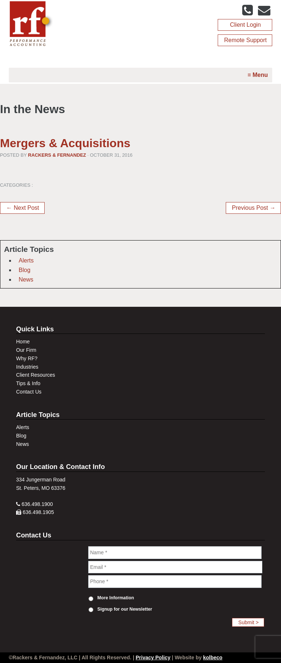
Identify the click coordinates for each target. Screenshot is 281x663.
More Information (115, 597)
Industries (27, 367)
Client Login (245, 25)
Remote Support (245, 40)
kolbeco (212, 657)
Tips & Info (28, 383)
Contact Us (28, 392)
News (26, 279)
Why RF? (26, 358)
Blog (24, 270)
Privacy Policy (153, 657)
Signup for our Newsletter (124, 609)
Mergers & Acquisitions (65, 143)
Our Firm (26, 350)
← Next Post (22, 208)
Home (23, 341)
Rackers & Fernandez (57, 155)
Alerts (26, 260)
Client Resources (35, 375)
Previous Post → (254, 208)
